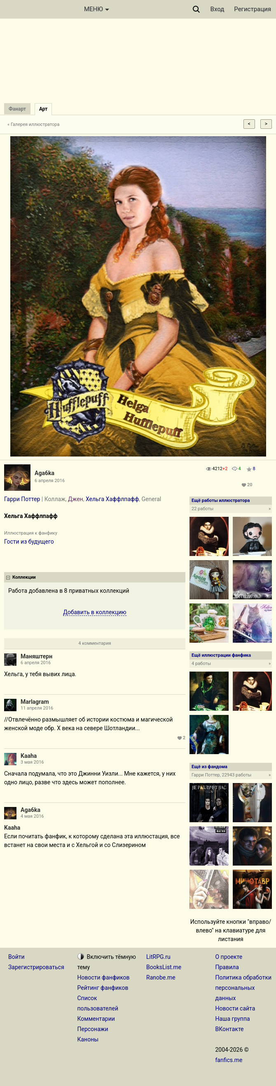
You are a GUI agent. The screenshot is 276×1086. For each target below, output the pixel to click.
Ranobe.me (160, 977)
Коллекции (24, 577)
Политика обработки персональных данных (243, 987)
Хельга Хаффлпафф (112, 499)
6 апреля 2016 (36, 662)
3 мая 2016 (32, 762)
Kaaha (29, 755)
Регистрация (252, 9)
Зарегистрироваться (36, 967)
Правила (227, 967)
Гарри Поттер (22, 499)
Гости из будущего (29, 541)
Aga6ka (44, 473)
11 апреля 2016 (37, 708)
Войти (16, 957)
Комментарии (96, 1018)
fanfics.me (229, 1060)
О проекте (229, 957)
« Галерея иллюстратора (33, 124)
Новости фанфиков (103, 977)
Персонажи (92, 1029)
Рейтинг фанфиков (103, 987)
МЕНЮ (96, 9)
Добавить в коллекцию (94, 612)
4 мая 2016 (32, 816)
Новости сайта (235, 1008)
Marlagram (35, 701)
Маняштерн (36, 656)
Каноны (88, 1039)
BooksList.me (163, 967)
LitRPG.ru (158, 957)
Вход (218, 9)
